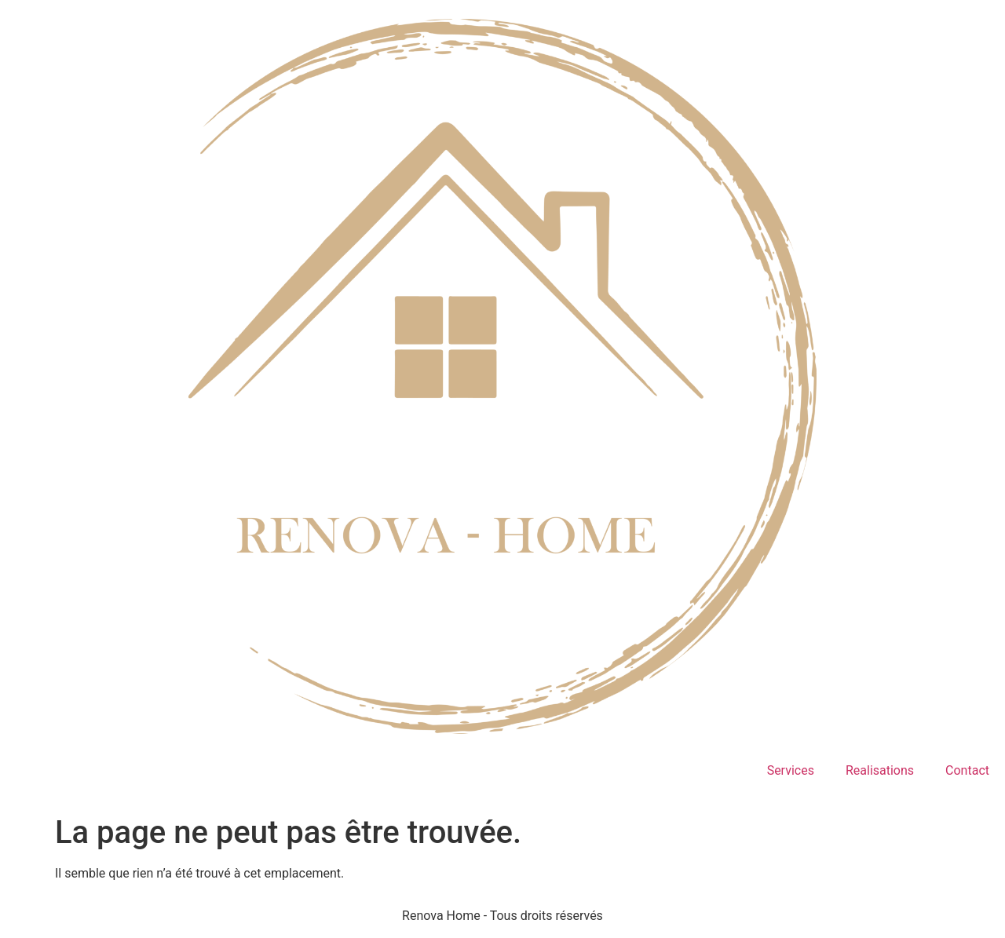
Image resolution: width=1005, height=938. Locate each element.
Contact (967, 770)
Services (790, 770)
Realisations (880, 770)
